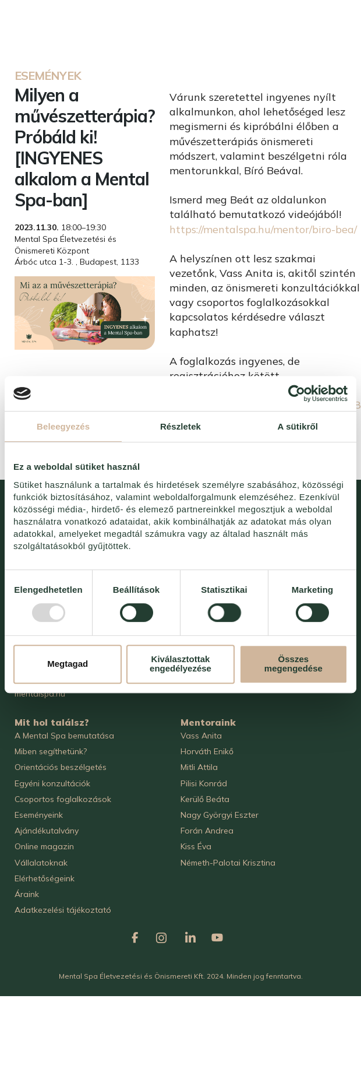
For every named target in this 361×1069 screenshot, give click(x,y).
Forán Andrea (206, 830)
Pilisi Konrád (203, 783)
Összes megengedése (293, 664)
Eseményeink (39, 815)
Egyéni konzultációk (52, 783)
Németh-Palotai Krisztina (227, 862)
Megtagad (67, 664)
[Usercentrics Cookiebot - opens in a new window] (297, 393)
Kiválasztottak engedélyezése (180, 664)
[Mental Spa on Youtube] (217, 935)
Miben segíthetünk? (51, 751)
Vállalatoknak (41, 862)
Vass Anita (201, 735)
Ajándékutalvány (47, 830)
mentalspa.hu (40, 693)
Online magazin (44, 846)
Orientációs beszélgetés (61, 767)
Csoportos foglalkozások (63, 799)
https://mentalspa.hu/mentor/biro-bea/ (263, 229)
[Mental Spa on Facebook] (135, 935)
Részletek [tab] (180, 426)
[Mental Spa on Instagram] (161, 935)
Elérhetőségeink (45, 878)
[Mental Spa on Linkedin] (190, 935)
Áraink (27, 894)
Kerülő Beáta (204, 799)
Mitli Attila (199, 767)
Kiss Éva (195, 846)
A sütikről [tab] (298, 426)
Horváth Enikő (206, 751)
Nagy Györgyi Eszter (219, 815)
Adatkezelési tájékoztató (63, 910)
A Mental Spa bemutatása (64, 735)
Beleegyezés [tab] (63, 426)
